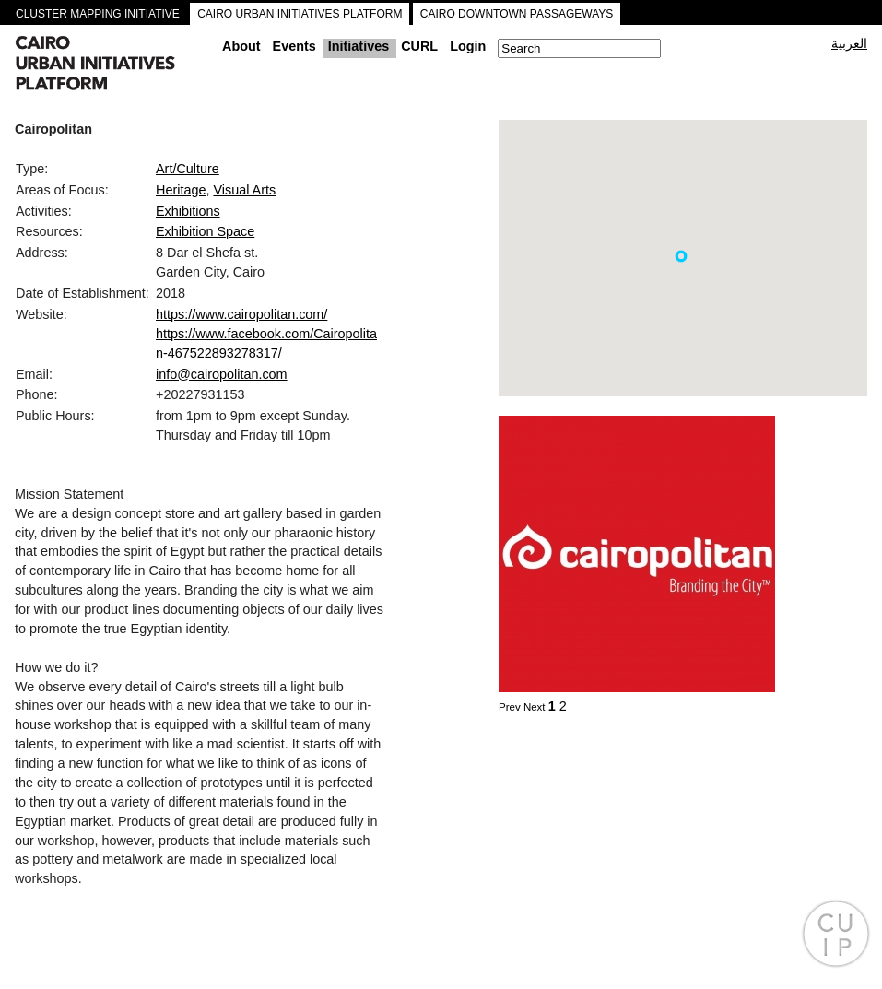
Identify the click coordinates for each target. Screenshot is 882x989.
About (241, 46)
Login (468, 46)
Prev (510, 706)
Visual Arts (244, 189)
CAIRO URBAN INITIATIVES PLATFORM (299, 13)
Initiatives (358, 46)
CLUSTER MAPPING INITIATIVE (98, 13)
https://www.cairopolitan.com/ (241, 314)
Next (534, 706)
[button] (681, 256)
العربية (849, 43)
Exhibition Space (205, 231)
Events (294, 46)
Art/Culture (187, 168)
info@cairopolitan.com (222, 374)
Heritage (181, 189)
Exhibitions (188, 211)
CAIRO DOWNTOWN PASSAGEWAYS (517, 13)
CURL (419, 46)
